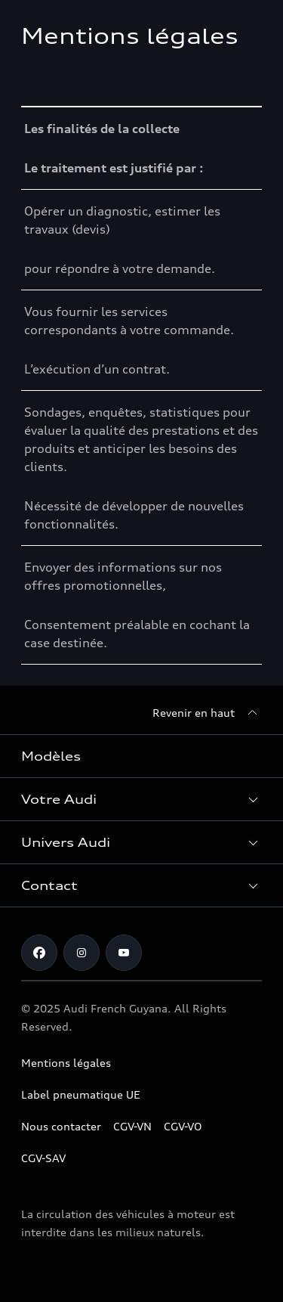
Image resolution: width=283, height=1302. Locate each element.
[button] (141, 799)
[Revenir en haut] (207, 713)
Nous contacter (61, 1126)
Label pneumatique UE (80, 1094)
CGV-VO (183, 1126)
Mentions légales (66, 1062)
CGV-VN (132, 1126)
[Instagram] (81, 953)
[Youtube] (124, 953)
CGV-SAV (43, 1158)
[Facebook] (39, 953)
